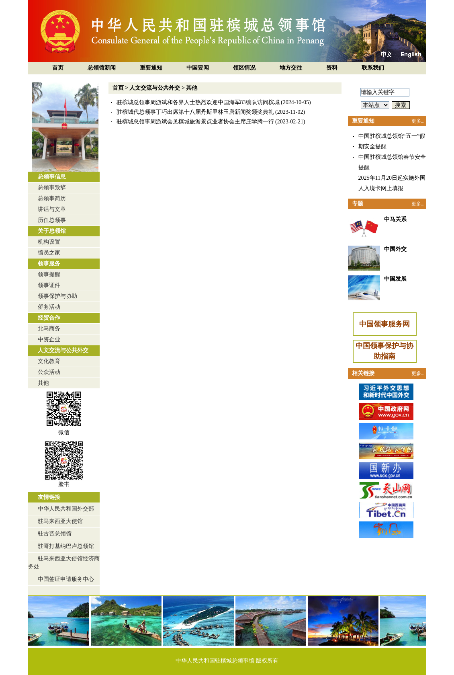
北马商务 (49, 329)
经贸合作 (49, 318)
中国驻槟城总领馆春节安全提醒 (392, 162)
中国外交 (395, 249)
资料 (331, 68)
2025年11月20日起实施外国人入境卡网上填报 (391, 183)
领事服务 (49, 264)
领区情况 (244, 68)
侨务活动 (49, 307)
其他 (43, 383)
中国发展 (395, 279)
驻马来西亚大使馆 (60, 521)
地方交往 (291, 68)
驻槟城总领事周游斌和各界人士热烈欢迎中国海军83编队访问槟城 (198, 102)
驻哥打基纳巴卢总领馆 (66, 546)
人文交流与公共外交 (63, 350)
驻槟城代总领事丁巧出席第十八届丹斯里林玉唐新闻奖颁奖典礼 (195, 112)
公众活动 (49, 372)
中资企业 (49, 339)
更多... (418, 121)
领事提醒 (49, 274)
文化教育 (49, 361)
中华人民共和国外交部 (66, 509)
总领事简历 (52, 198)
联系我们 (373, 68)
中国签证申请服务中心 (66, 579)
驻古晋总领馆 (55, 534)
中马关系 (395, 219)
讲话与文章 (52, 209)
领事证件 (49, 285)
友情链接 (49, 497)
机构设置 (49, 242)
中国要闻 (197, 68)
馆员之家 (49, 253)
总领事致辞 (52, 188)
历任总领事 (52, 220)
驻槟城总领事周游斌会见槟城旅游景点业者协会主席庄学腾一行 (195, 122)
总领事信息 (52, 177)
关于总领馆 (52, 231)
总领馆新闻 (102, 68)
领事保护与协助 (57, 296)
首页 (57, 68)
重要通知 (151, 68)
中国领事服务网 (384, 324)
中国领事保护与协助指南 (384, 351)
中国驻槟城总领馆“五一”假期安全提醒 (391, 141)
